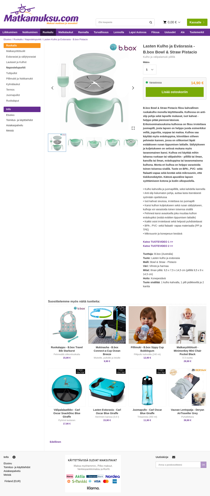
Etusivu (7, 39)
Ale (183, 32)
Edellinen (55, 441)
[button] (57, 143)
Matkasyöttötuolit (15, 51)
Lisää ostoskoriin (175, 92)
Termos (10, 89)
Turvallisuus (101, 32)
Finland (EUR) (13, 481)
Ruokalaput (12, 100)
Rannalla (83, 32)
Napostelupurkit (33, 39)
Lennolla (119, 32)
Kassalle (197, 22)
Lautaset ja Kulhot (16, 62)
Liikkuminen (10, 32)
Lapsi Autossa (137, 32)
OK (203, 465)
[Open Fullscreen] (133, 128)
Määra (146, 62)
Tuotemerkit (197, 32)
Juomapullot (13, 95)
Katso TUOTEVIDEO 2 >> (158, 245)
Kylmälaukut (13, 84)
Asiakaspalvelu (14, 125)
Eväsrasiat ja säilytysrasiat (21, 56)
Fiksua (155, 32)
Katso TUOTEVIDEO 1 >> (158, 241)
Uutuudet (170, 32)
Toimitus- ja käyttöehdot (19, 120)
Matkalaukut (65, 32)
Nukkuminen (30, 32)
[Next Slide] (133, 88)
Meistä (10, 130)
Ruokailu (48, 32)
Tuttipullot (11, 73)
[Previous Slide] (52, 88)
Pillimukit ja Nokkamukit (19, 78)
